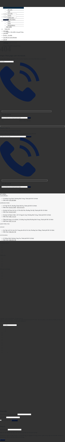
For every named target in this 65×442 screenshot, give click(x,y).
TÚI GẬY (9, 13)
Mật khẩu (3, 417)
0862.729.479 (15, 120)
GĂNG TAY (10, 17)
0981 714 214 (12, 216)
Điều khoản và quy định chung (10, 258)
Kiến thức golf (7, 249)
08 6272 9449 (12, 207)
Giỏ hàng (5, 345)
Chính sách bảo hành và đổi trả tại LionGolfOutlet (15, 264)
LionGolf (5, 273)
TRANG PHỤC (11, 19)
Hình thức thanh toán (8, 261)
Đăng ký (2, 440)
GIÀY (7, 331)
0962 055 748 (12, 232)
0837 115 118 (12, 221)
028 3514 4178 (20, 207)
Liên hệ (5, 278)
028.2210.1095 (7, 120)
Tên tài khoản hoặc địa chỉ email (8, 414)
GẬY (7, 328)
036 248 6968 (12, 200)
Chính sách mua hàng (8, 266)
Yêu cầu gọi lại (24, 101)
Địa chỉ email (3, 429)
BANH (8, 15)
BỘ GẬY (8, 326)
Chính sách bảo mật (8, 259)
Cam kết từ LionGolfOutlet (10, 276)
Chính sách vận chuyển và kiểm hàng (12, 263)
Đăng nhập (14, 420)
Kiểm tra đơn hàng (8, 247)
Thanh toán (6, 332)
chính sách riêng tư (29, 437)
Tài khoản (5, 246)
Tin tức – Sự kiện (7, 251)
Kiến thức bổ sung (8, 252)
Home (1, 42)
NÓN (8, 21)
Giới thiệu (5, 31)
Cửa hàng (5, 33)
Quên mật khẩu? (4, 423)
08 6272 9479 (12, 212)
